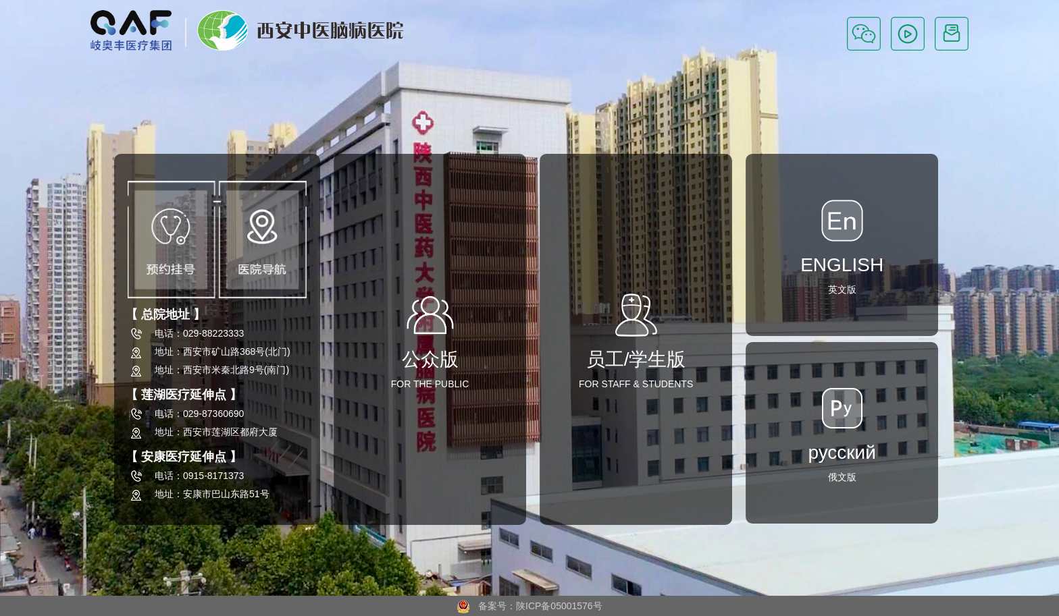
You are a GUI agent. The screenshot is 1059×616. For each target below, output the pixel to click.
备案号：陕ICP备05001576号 (529, 605)
